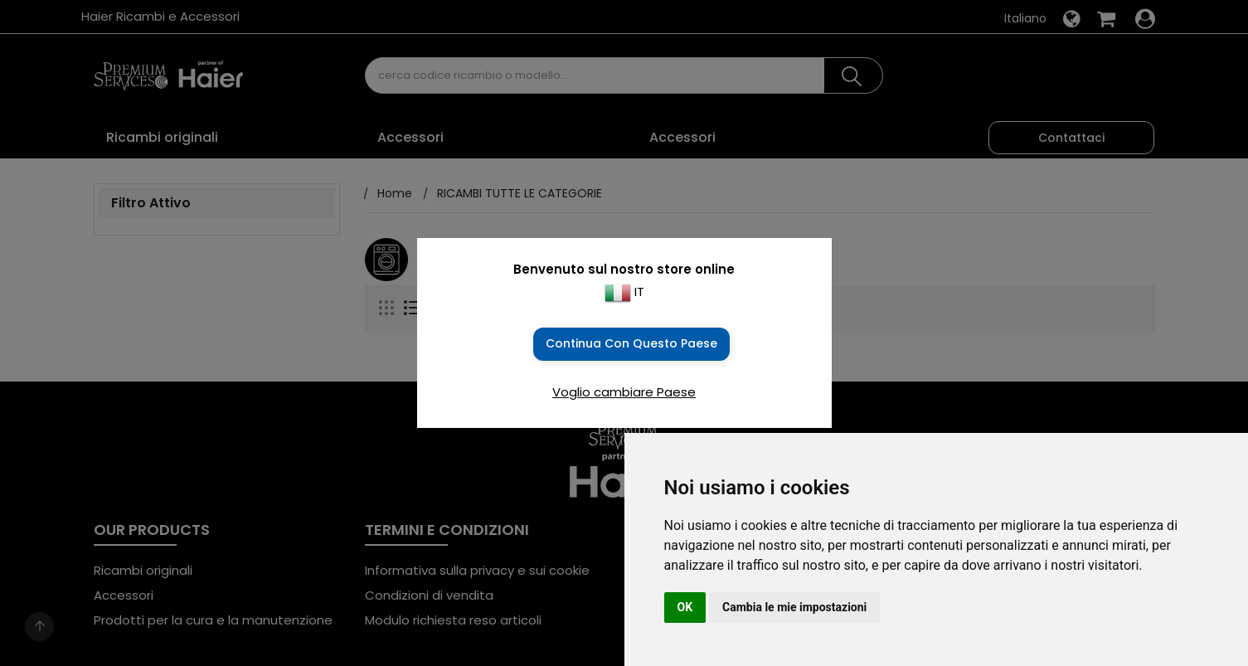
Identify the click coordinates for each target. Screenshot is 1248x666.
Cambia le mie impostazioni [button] (794, 607)
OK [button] (685, 607)
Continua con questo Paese (631, 343)
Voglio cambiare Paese (624, 392)
